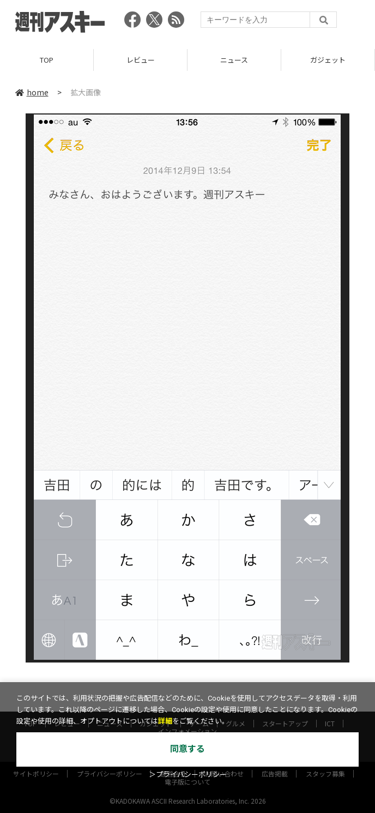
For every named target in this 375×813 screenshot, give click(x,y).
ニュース (234, 60)
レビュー (140, 60)
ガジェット (328, 60)
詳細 (165, 721)
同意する (187, 749)
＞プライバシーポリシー (188, 774)
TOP (46, 60)
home (32, 92)
